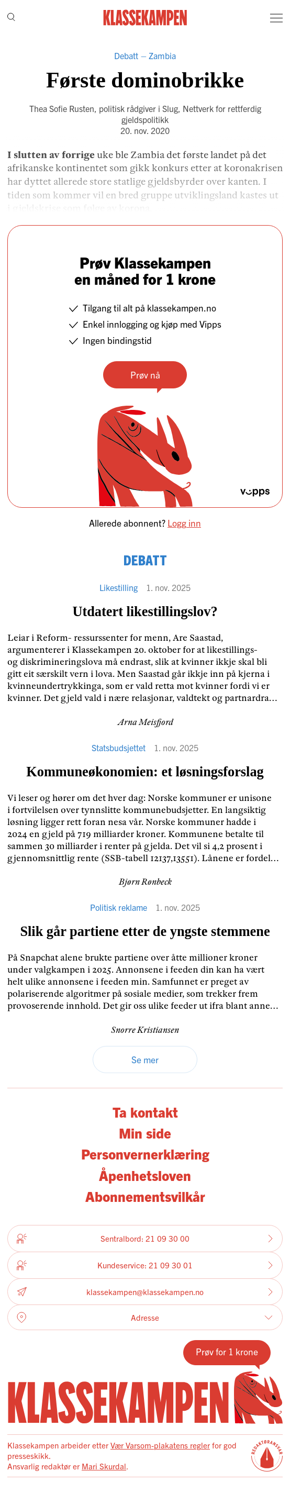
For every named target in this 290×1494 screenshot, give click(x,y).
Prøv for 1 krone (227, 1351)
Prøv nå (145, 374)
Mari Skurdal (104, 1466)
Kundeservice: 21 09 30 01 (145, 1265)
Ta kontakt (145, 1111)
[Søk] (11, 17)
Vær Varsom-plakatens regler (160, 1445)
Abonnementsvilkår (145, 1196)
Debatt (126, 55)
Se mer (145, 1059)
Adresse (145, 1317)
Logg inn (184, 522)
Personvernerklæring (145, 1153)
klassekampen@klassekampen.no (145, 1292)
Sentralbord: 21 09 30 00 (145, 1238)
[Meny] (276, 18)
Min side (145, 1132)
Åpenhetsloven (145, 1175)
